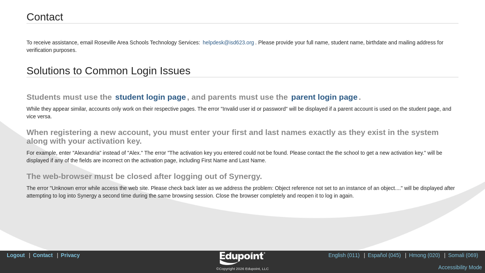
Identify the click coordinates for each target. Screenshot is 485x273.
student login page (150, 97)
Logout (16, 255)
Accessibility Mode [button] (460, 267)
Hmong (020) (424, 255)
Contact (43, 255)
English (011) (344, 255)
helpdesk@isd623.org (228, 42)
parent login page (324, 97)
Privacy (70, 255)
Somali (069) (463, 255)
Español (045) (384, 255)
